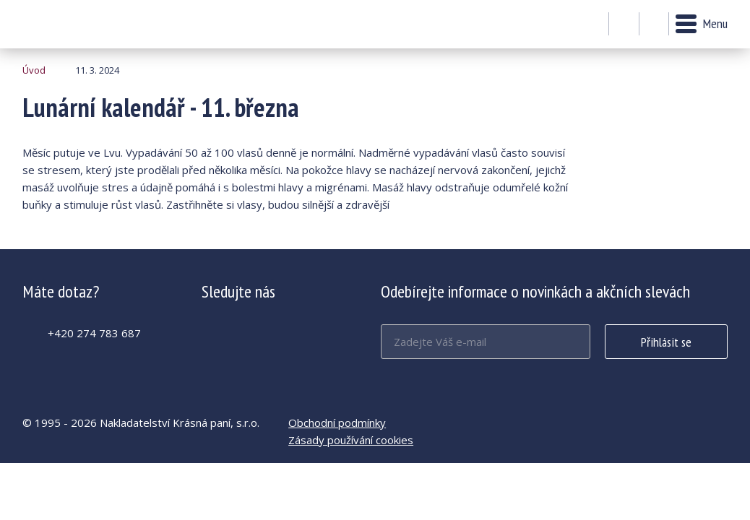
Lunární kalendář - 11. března (61, 24)
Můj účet (624, 24)
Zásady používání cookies (350, 440)
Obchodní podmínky (337, 422)
